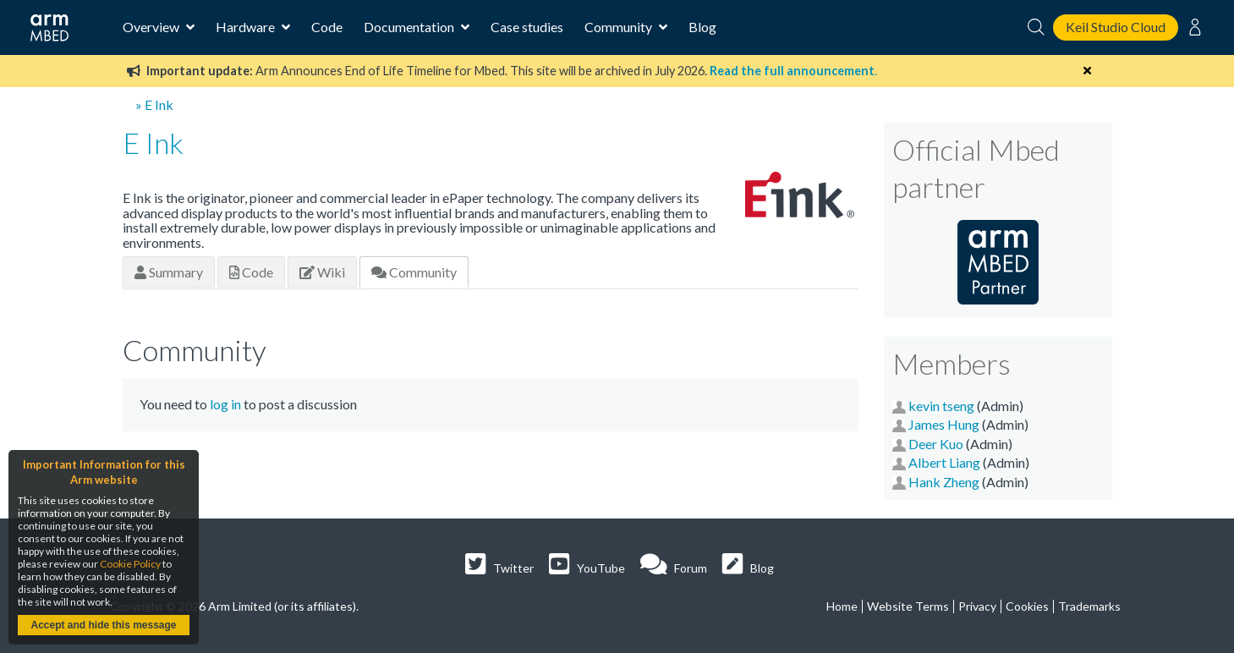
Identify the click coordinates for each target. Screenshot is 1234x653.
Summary (168, 272)
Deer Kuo (935, 444)
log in (225, 404)
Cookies (1027, 606)
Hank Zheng (943, 482)
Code (327, 27)
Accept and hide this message (103, 625)
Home (842, 606)
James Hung (943, 424)
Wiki (322, 272)
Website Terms (908, 606)
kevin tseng (941, 406)
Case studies (527, 27)
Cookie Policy (130, 563)
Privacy (977, 606)
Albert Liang (944, 462)
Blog (702, 27)
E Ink (159, 104)
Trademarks (1089, 606)
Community (414, 272)
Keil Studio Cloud (1115, 27)
